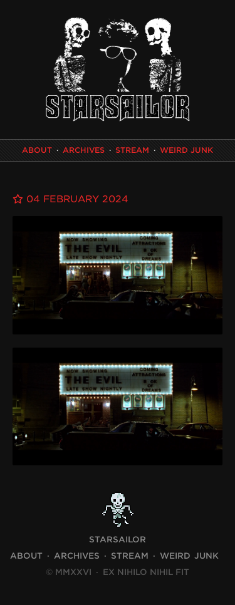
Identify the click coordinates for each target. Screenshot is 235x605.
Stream (132, 150)
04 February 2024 (70, 199)
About (37, 150)
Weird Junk (186, 150)
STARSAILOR (117, 539)
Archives (84, 150)
